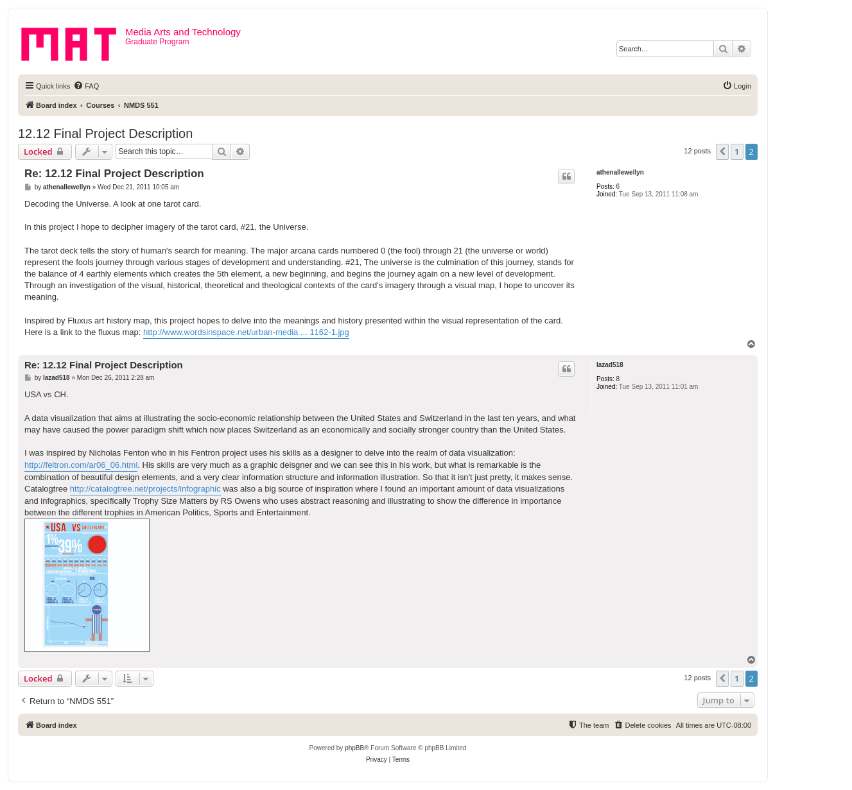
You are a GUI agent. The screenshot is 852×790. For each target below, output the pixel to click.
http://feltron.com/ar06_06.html (80, 465)
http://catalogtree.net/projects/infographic (145, 489)
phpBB (354, 747)
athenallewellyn (620, 172)
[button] (722, 151)
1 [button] (737, 151)
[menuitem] (86, 86)
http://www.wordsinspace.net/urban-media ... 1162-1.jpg (246, 332)
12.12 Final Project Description (105, 133)
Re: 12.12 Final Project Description (114, 173)
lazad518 (609, 364)
